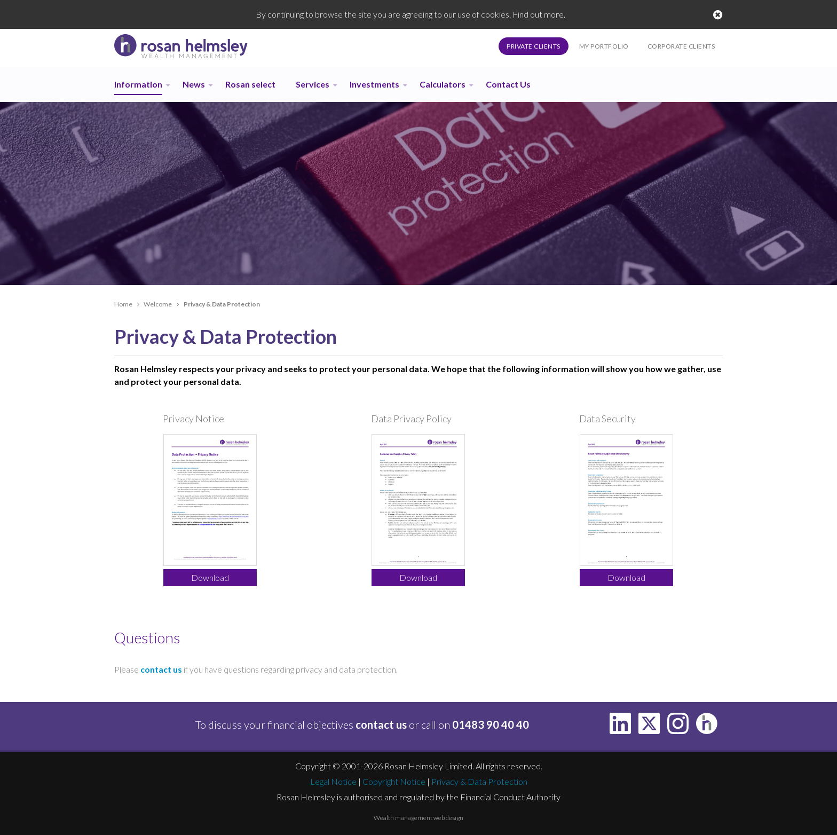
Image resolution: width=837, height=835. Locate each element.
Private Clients (533, 46)
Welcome (158, 304)
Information (138, 84)
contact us (161, 669)
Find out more (538, 14)
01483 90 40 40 (490, 724)
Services (312, 84)
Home (123, 304)
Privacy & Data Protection (479, 781)
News (194, 84)
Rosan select (250, 84)
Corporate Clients (681, 46)
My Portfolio (604, 46)
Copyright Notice (393, 781)
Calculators (442, 84)
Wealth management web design (418, 818)
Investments (374, 84)
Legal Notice (333, 781)
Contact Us (508, 84)
